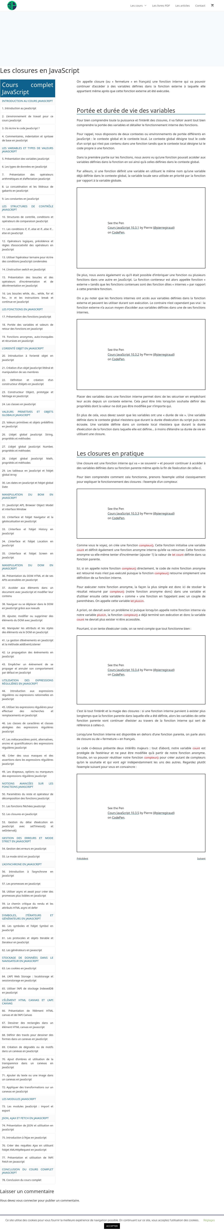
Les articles (182, 5)
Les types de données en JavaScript (26, 166)
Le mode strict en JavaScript (23, 856)
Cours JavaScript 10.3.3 (123, 513)
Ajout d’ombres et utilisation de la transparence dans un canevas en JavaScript (27, 1063)
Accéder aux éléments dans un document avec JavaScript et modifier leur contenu (27, 592)
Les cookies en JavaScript (21, 968)
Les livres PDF (161, 5)
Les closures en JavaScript (21, 814)
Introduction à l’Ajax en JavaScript (26, 1137)
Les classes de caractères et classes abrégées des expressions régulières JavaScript (27, 727)
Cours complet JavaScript (27, 88)
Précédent (82, 858)
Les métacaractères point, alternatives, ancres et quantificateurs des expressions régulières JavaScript (27, 743)
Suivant (201, 858)
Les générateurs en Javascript (24, 950)
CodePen (118, 232)
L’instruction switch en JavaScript (25, 269)
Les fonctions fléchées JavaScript (25, 806)
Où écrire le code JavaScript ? (22, 128)
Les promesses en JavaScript (23, 883)
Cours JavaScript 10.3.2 (123, 354)
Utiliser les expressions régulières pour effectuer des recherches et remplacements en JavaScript (27, 711)
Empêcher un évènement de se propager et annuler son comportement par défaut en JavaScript (27, 668)
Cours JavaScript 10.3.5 (123, 813)
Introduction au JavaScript (20, 108)
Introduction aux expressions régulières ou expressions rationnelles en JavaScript (27, 695)
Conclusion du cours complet (23, 1180)
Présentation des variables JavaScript (27, 158)
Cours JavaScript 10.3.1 (123, 228)
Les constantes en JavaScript (22, 198)
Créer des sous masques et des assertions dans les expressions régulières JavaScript (27, 760)
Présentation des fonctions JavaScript (28, 316)
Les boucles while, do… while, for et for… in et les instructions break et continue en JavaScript (27, 297)
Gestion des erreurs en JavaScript (26, 848)
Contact (200, 5)
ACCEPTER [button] (112, 1226)
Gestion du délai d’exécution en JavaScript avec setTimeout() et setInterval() (27, 826)
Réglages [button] (209, 1220)
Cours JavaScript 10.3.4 (123, 670)
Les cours (139, 5)
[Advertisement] (112, 39)
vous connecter (26, 1200)
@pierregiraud (164, 228)
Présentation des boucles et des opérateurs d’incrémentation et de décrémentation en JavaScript (27, 281)
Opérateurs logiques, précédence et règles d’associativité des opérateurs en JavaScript (27, 245)
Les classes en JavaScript (21, 404)
